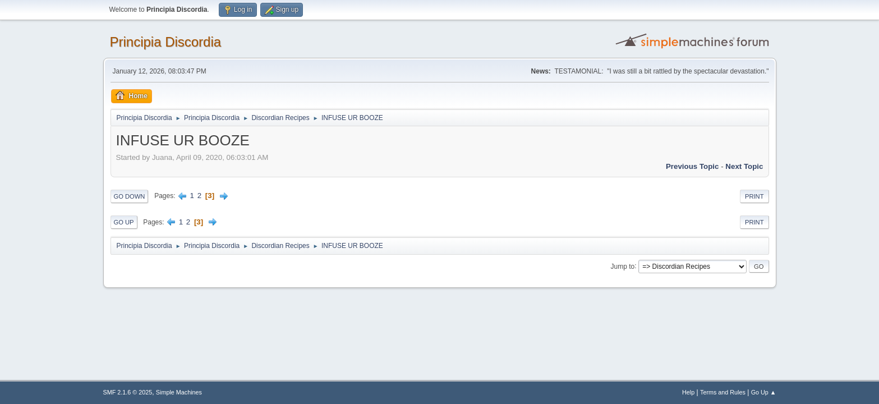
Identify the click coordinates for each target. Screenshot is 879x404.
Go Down (129, 196)
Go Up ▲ (763, 392)
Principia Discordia (166, 41)
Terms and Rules (722, 392)
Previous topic (692, 166)
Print (754, 196)
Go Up (124, 222)
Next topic (744, 166)
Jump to (623, 266)
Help (688, 392)
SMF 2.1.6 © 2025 (128, 392)
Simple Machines (179, 392)
